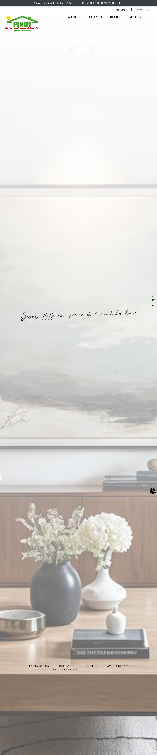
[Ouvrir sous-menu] (78, 17)
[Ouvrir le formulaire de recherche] (143, 9)
